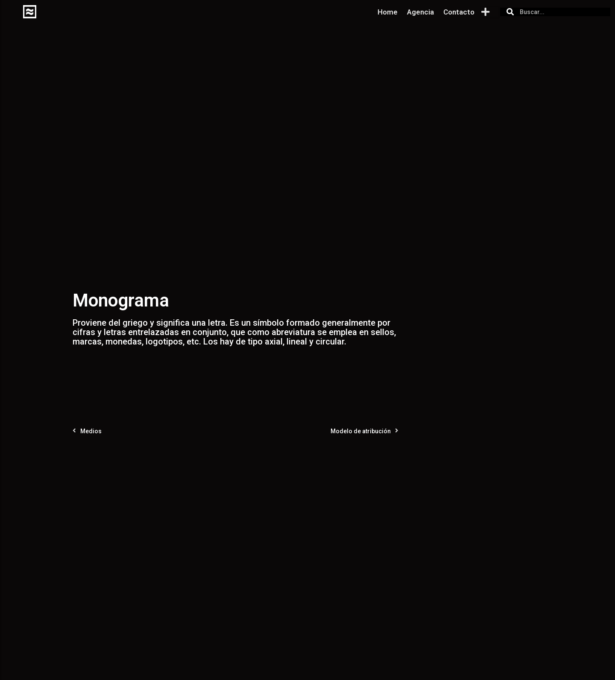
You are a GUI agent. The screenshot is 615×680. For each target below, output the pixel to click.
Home (388, 12)
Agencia (420, 12)
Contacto (458, 12)
